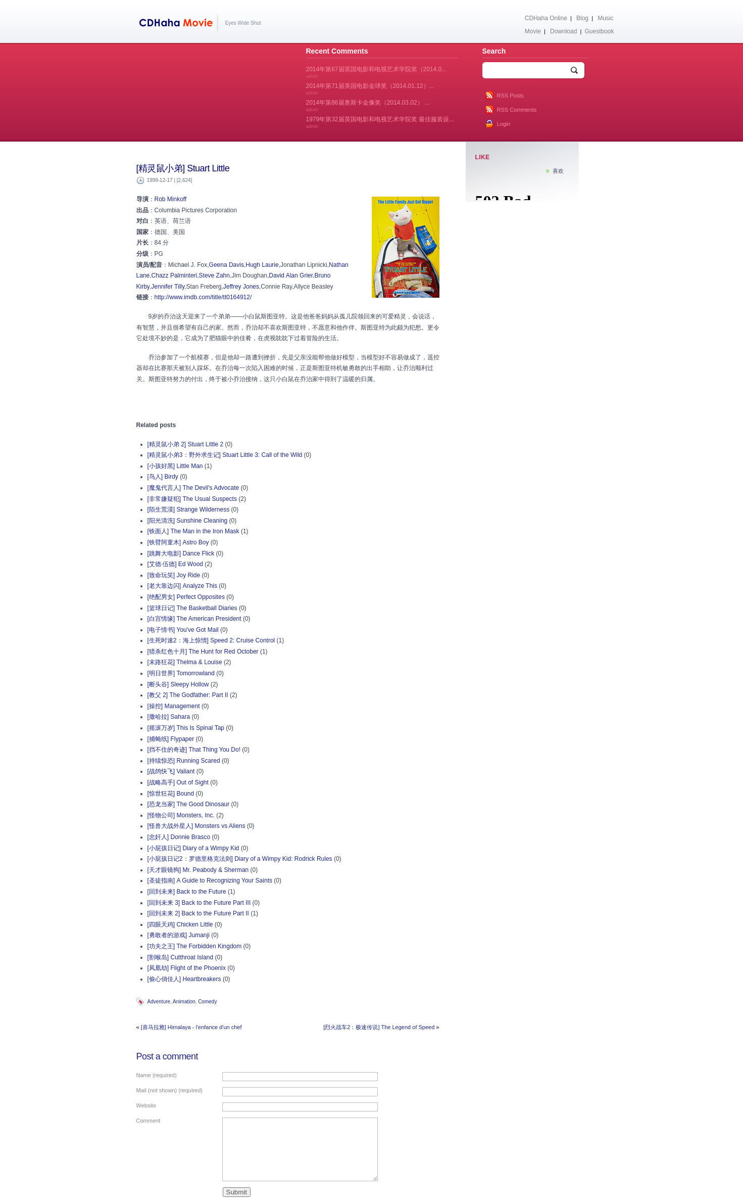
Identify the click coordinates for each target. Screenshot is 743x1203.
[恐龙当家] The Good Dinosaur (188, 804)
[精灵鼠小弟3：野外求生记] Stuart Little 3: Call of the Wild (225, 454)
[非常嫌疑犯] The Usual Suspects (192, 498)
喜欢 (558, 171)
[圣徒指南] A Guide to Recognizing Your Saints (209, 880)
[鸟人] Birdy (162, 476)
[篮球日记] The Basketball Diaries (192, 608)
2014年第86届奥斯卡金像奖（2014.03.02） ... (368, 105)
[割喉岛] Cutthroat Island (180, 957)
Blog (582, 18)
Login (504, 124)
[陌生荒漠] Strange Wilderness (188, 509)
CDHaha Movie (178, 24)
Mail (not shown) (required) (169, 1090)
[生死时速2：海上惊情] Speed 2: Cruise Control (211, 640)
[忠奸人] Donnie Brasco (179, 837)
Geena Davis (226, 264)
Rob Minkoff (171, 199)
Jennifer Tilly (167, 286)
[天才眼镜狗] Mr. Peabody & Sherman (198, 869)
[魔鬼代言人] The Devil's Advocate (193, 487)
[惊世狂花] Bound (170, 793)
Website (146, 1105)
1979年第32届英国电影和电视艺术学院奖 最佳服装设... (380, 122)
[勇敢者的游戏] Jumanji (178, 935)
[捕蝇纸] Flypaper (170, 739)
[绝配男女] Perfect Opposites (186, 596)
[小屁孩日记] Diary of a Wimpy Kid (193, 848)
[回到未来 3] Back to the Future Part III (199, 902)
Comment (148, 1121)
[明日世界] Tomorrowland (181, 673)
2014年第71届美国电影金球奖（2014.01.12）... (370, 89)
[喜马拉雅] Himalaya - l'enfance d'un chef (191, 1027)
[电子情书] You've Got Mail (183, 629)
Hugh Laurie (261, 264)
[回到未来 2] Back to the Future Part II (198, 913)
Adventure (159, 1001)
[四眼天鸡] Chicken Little (180, 924)
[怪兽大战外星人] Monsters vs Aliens (196, 825)
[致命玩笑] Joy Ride (174, 575)
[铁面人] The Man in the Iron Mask (193, 531)
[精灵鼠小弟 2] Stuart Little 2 (185, 444)
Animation (184, 1001)
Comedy (207, 1001)
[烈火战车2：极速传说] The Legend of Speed (378, 1027)
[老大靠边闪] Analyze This (182, 585)
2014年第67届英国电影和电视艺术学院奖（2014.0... (376, 72)
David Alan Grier (291, 275)
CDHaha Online (546, 18)
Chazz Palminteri (174, 275)
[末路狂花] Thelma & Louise (184, 662)
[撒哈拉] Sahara (168, 716)
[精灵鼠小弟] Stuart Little (183, 168)
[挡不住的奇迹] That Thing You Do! (194, 749)
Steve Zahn (214, 275)
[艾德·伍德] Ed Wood (175, 564)
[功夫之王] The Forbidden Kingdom (194, 946)
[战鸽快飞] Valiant (171, 771)
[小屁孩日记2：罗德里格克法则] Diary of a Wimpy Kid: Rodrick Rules (239, 858)
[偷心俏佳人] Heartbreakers (184, 979)
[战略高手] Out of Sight (178, 782)
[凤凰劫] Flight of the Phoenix (186, 967)
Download (563, 31)
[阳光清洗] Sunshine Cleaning (187, 520)
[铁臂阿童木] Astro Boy (178, 542)
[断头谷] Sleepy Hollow (178, 684)
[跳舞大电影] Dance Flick (181, 553)
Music (605, 18)
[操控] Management (173, 706)
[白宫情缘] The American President (194, 618)
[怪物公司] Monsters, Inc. (181, 815)
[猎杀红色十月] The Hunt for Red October (203, 651)
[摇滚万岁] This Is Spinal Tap (186, 727)
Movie (533, 31)
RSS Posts (510, 95)
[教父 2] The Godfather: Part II (187, 695)
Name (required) (156, 1075)
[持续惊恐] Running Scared (183, 760)
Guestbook (599, 31)
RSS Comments (517, 110)
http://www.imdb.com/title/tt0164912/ (203, 297)
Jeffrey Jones (241, 286)
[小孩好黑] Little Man (175, 466)
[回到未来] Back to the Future (186, 891)
